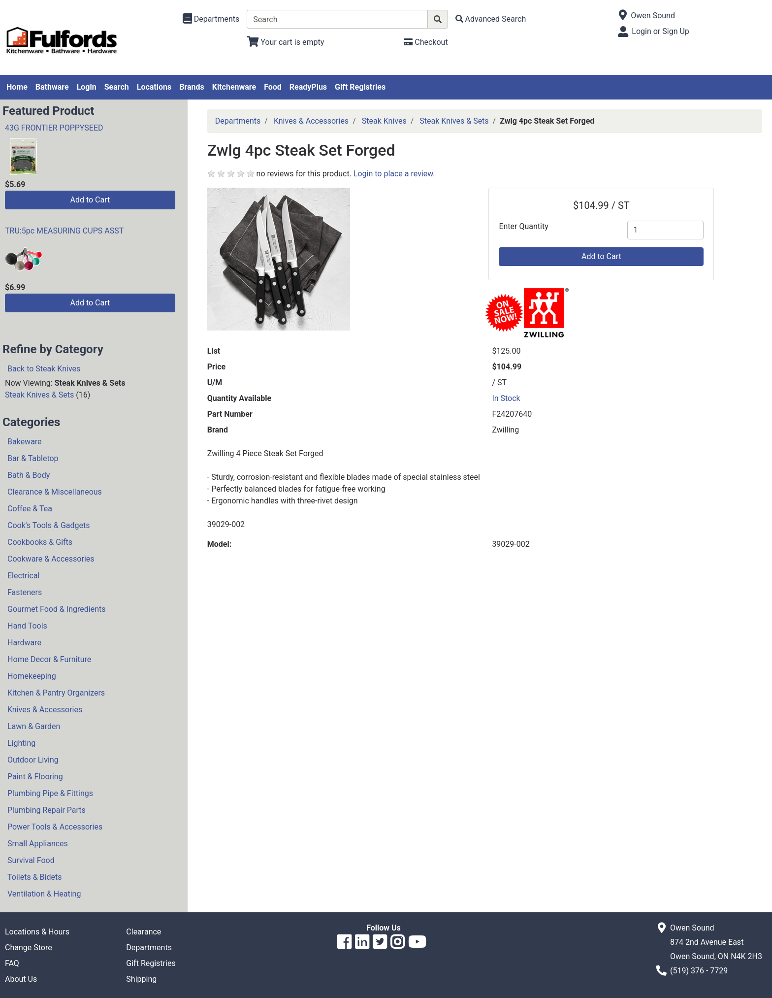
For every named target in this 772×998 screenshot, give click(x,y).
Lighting (21, 743)
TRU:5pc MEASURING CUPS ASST (64, 230)
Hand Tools (27, 626)
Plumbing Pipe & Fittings (50, 793)
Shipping (141, 979)
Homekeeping (31, 676)
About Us (21, 979)
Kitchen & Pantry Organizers (56, 693)
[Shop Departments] (211, 19)
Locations (154, 87)
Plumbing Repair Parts (46, 810)
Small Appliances (37, 843)
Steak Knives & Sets (39, 394)
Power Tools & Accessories (54, 827)
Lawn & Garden (33, 726)
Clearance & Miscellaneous (54, 492)
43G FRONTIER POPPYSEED (54, 128)
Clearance (143, 931)
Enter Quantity (523, 226)
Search (116, 87)
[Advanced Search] (490, 19)
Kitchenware (234, 87)
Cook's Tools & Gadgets (48, 525)
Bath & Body (28, 475)
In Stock (506, 398)
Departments (238, 121)
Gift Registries (360, 87)
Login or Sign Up (660, 31)
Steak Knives (384, 121)
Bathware (52, 87)
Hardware (24, 642)
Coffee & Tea (29, 508)
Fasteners (24, 592)
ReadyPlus (308, 87)
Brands (191, 87)
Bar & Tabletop (33, 458)
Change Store (28, 947)
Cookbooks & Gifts (39, 542)
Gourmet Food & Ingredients (56, 609)
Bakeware (24, 441)
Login (86, 87)
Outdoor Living (33, 760)
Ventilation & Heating (44, 893)
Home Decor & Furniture (49, 659)
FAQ (12, 963)
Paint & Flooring (35, 776)
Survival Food (31, 860)
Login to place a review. (394, 173)
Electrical (23, 575)
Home (17, 87)
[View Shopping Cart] (285, 42)
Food (273, 87)
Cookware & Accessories (51, 559)
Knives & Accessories (44, 709)
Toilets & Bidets (34, 877)
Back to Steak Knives (43, 368)
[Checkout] (426, 42)
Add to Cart (90, 199)
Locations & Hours (37, 931)
